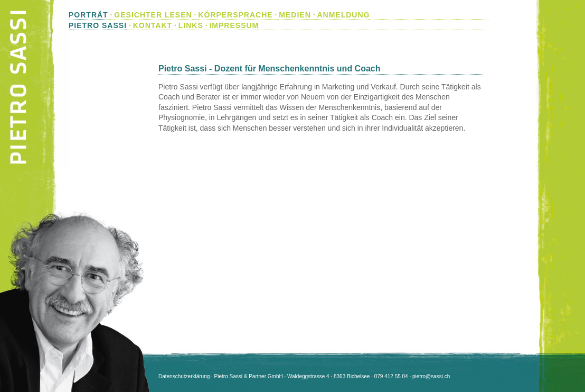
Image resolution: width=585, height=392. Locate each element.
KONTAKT (152, 25)
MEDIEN (294, 15)
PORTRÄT (88, 15)
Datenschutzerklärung (184, 376)
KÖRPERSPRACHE (235, 15)
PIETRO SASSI (98, 25)
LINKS (190, 25)
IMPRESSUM (234, 25)
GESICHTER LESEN (153, 15)
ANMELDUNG (343, 15)
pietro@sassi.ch (431, 376)
